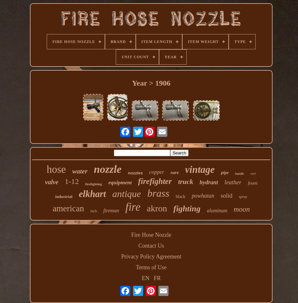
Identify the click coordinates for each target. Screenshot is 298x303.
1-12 (72, 181)
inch (93, 211)
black (180, 196)
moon (242, 209)
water (79, 171)
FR (157, 278)
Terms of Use (151, 267)
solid (226, 195)
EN (145, 278)
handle (239, 173)
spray (243, 196)
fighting (186, 208)
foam (252, 183)
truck (185, 182)
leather (233, 182)
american (68, 208)
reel (253, 173)
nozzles (135, 173)
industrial (64, 196)
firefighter (155, 181)
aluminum (217, 210)
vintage (200, 169)
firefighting (93, 184)
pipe (225, 172)
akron (157, 208)
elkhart (92, 194)
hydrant (209, 182)
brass (158, 193)
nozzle (107, 169)
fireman (111, 210)
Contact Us (151, 246)
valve (52, 182)
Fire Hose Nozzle (151, 235)
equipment (120, 183)
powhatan (203, 196)
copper (156, 172)
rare (174, 172)
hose (56, 169)
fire (132, 207)
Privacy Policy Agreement (151, 256)
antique (126, 193)
